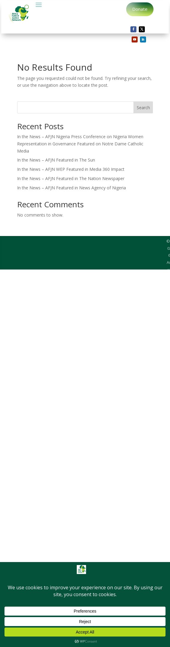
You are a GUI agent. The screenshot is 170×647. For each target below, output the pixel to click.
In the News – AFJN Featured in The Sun (56, 160)
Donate (140, 9)
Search (143, 107)
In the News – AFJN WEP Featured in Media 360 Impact (70, 169)
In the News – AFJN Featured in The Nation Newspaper (70, 178)
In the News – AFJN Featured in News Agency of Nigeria (71, 188)
